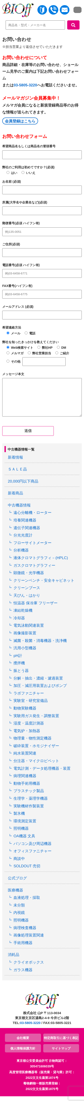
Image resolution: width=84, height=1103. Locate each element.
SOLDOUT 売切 (26, 873)
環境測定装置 (24, 828)
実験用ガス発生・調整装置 (36, 722)
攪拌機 (19, 670)
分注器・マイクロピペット (36, 767)
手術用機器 (22, 949)
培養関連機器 (24, 527)
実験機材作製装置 (28, 813)
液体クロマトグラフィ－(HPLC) (40, 564)
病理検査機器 (24, 934)
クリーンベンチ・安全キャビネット (43, 587)
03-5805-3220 (25, 85)
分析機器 (21, 557)
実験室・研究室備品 (30, 707)
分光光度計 (22, 542)
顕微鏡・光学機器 (28, 579)
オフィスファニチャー (32, 858)
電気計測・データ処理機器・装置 (42, 775)
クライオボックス (28, 969)
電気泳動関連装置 (28, 632)
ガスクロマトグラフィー (34, 572)
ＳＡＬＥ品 (17, 476)
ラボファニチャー (28, 700)
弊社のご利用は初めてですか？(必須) (28, 167)
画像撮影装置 (24, 640)
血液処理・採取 (26, 904)
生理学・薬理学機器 (30, 805)
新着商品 (15, 500)
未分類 (19, 912)
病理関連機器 (24, 782)
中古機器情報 (19, 512)
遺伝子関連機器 (26, 534)
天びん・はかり (26, 602)
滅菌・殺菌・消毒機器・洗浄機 (40, 647)
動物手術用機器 (26, 790)
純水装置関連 (24, 760)
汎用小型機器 (24, 655)
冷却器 (19, 625)
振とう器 (21, 677)
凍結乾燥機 (22, 617)
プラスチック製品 (28, 797)
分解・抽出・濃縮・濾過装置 (38, 685)
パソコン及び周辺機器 (32, 850)
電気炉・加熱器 (26, 737)
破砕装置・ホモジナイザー (36, 752)
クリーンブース (26, 594)
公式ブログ (17, 885)
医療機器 (15, 897)
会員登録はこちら (20, 121)
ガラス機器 (22, 977)
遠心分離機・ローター (32, 519)
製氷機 (19, 820)
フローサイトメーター (32, 549)
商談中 (19, 865)
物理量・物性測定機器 (32, 745)
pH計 (17, 662)
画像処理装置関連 (28, 942)
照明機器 (21, 835)
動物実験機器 (24, 715)
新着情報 (15, 464)
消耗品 (13, 961)
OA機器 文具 (24, 843)
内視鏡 (19, 919)
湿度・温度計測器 (28, 730)
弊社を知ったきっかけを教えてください (30, 342)
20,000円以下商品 (23, 488)
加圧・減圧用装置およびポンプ (40, 692)
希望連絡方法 (11, 327)
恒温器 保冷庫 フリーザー (35, 610)
